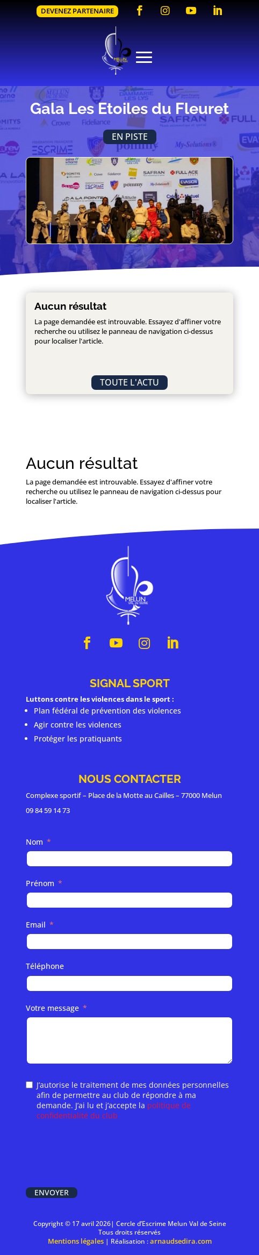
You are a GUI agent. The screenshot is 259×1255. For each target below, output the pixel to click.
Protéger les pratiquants (78, 738)
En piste (130, 136)
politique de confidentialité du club (114, 1110)
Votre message (52, 1008)
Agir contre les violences (77, 724)
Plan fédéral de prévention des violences (107, 710)
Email (36, 924)
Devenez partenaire (77, 11)
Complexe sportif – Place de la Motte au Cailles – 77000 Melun (124, 795)
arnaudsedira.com (181, 1241)
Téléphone (45, 966)
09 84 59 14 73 (48, 810)
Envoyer (51, 1192)
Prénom (40, 883)
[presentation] (107, 1155)
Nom (34, 842)
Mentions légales (76, 1241)
